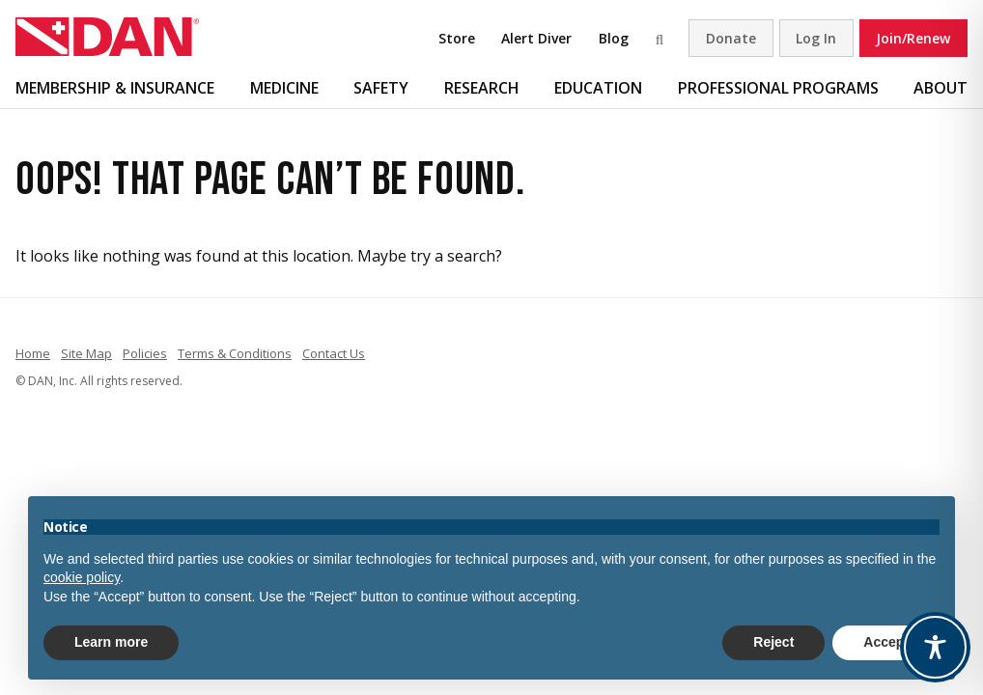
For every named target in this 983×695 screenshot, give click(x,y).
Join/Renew (913, 38)
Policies (145, 353)
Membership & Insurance (114, 87)
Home (32, 353)
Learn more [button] (111, 642)
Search (662, 38)
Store (456, 38)
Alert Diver (536, 38)
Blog (614, 38)
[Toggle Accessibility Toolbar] (935, 647)
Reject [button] (773, 642)
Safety (380, 87)
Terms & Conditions (235, 353)
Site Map (86, 353)
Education (598, 87)
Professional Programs (778, 87)
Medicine (284, 87)
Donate (731, 38)
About (940, 87)
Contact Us (333, 353)
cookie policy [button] (81, 577)
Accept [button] (886, 642)
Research (482, 87)
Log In (816, 38)
